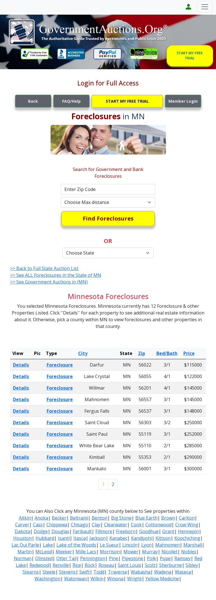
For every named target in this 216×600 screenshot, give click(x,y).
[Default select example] (108, 202)
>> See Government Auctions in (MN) (49, 282)
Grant (168, 531)
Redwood (39, 565)
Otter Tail (66, 558)
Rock (90, 565)
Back (33, 101)
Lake (48, 545)
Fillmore (103, 531)
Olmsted (44, 558)
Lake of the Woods (76, 545)
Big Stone (121, 518)
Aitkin (25, 518)
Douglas (60, 531)
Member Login (183, 101)
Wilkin (97, 579)
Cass (38, 525)
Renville (61, 565)
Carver (22, 525)
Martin (24, 552)
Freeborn (126, 531)
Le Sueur (109, 545)
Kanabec (118, 538)
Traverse (117, 572)
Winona (115, 579)
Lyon (146, 545)
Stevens (67, 572)
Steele (48, 572)
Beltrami (79, 518)
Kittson (163, 538)
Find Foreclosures (108, 218)
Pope (165, 558)
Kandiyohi (141, 538)
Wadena (162, 572)
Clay (96, 525)
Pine (113, 558)
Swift (84, 572)
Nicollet (169, 552)
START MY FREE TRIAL (190, 55)
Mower (130, 552)
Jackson (97, 538)
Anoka (41, 518)
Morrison (110, 552)
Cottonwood (158, 525)
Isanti (64, 538)
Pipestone (132, 558)
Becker (59, 518)
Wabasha (140, 572)
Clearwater (115, 525)
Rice (77, 565)
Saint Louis (129, 565)
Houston (22, 538)
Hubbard (44, 538)
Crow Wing (186, 525)
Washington (47, 579)
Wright (134, 579)
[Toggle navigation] (205, 6)
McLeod (43, 552)
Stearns (30, 572)
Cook (136, 525)
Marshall (192, 545)
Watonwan (75, 579)
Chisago (79, 525)
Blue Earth (146, 518)
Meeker (64, 552)
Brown (168, 518)
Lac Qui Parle (25, 545)
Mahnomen (167, 545)
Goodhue (149, 531)
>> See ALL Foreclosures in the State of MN (55, 275)
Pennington (92, 558)
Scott (150, 565)
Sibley (192, 565)
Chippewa (56, 525)
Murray (150, 552)
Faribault (82, 531)
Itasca (79, 538)
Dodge (41, 531)
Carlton (187, 518)
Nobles (188, 552)
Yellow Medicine (162, 579)
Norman (23, 558)
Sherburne (170, 565)
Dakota (22, 531)
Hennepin (188, 531)
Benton (99, 518)
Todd (98, 572)
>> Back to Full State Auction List (44, 268)
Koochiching (187, 538)
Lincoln (130, 545)
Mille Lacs (86, 552)
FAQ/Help (71, 101)
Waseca (183, 572)
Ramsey (182, 558)
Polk (151, 558)
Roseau (106, 565)
